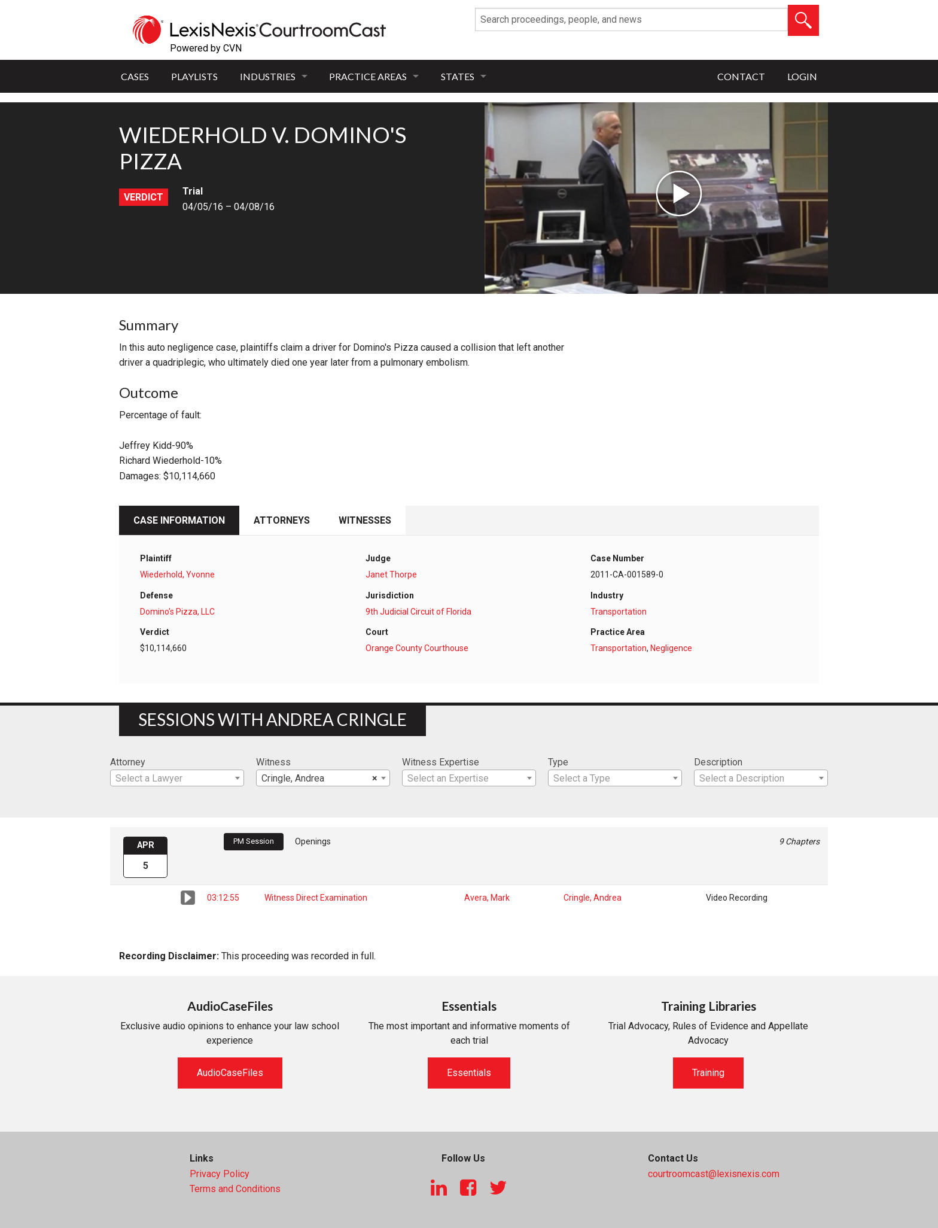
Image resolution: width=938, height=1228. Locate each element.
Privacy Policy (219, 1174)
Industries (268, 76)
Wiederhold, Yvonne (177, 574)
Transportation (618, 611)
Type (558, 762)
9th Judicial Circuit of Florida (418, 611)
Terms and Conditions (235, 1188)
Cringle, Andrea (593, 897)
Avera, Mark (487, 897)
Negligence (671, 648)
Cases (135, 76)
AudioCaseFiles (230, 1072)
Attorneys (282, 520)
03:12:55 (223, 897)
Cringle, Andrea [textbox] (319, 778)
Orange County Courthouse (417, 648)
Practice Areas (368, 76)
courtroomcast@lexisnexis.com (713, 1174)
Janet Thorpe (391, 574)
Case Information (179, 520)
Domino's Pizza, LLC (177, 611)
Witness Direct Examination (315, 897)
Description (718, 762)
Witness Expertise (440, 762)
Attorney (127, 762)
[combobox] (177, 778)
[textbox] (177, 778)
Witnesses (365, 520)
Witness (273, 762)
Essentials (469, 1072)
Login (802, 76)
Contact (741, 76)
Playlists (194, 76)
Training (708, 1072)
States (457, 76)
